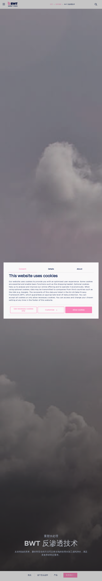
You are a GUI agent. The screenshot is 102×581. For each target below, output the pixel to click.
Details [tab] (51, 269)
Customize (51, 310)
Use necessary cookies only (23, 310)
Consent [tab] (22, 269)
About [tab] (79, 269)
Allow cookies (79, 310)
